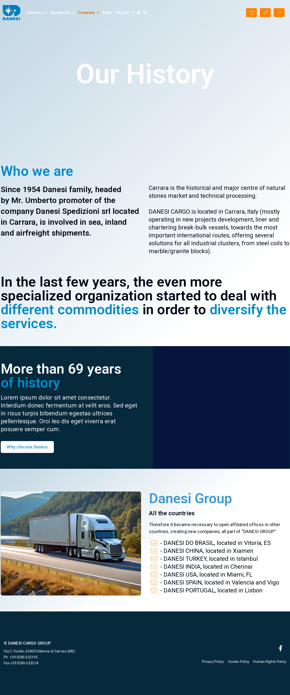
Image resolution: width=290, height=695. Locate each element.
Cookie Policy (238, 662)
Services (37, 12)
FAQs (107, 12)
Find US (124, 12)
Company (89, 12)
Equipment (63, 12)
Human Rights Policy (269, 662)
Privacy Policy (213, 662)
